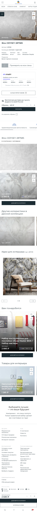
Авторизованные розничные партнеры (27, 453)
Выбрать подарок (8, 471)
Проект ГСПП (24, 456)
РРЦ (21, 465)
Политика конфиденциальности (9, 459)
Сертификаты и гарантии (25, 459)
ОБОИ (3, 6)
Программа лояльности (6, 463)
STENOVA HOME (12, 6)
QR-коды (23, 463)
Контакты (23, 435)
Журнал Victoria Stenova (7, 467)
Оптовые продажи (8, 435)
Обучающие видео (8, 482)
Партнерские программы (24, 449)
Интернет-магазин (8, 440)
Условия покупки (7, 452)
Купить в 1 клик (18, 505)
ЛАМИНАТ (22, 6)
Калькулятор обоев (18, 93)
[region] (18, 125)
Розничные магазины (9, 437)
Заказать (18, 109)
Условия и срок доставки (7, 449)
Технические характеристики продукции (25, 469)
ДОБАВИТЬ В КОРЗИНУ (18, 500)
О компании (24, 431)
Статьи (4, 479)
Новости (23, 433)
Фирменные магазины (6, 431)
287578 (31, 252)
